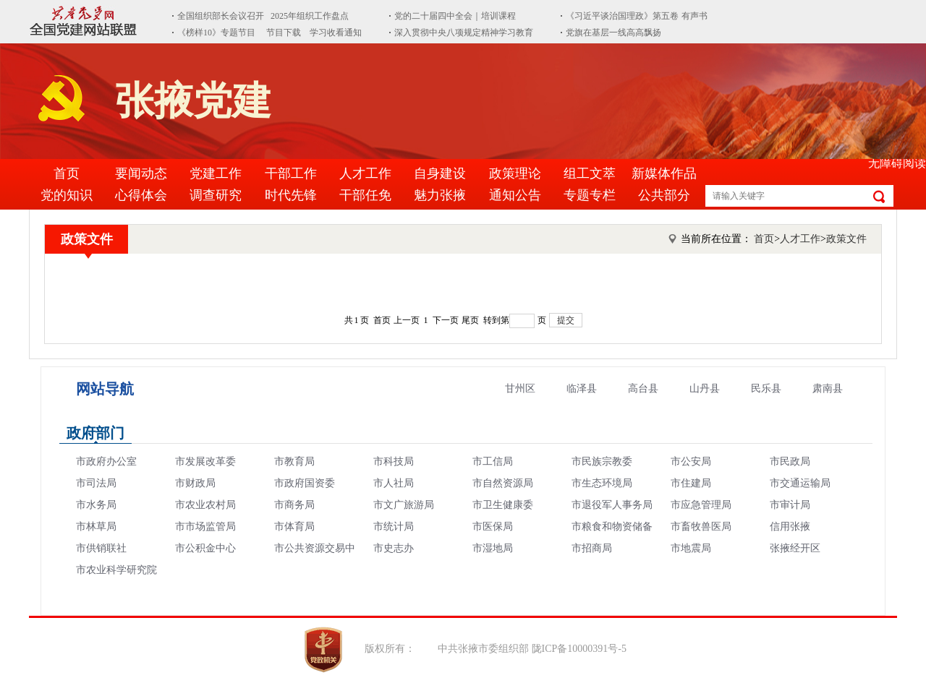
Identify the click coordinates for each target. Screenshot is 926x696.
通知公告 (515, 195)
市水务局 (96, 504)
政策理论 (515, 173)
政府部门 (95, 433)
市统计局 (393, 526)
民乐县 (766, 388)
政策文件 (87, 239)
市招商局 (592, 548)
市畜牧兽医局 (701, 526)
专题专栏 (590, 195)
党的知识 (67, 195)
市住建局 (691, 483)
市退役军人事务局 (612, 504)
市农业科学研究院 (116, 569)
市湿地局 (492, 548)
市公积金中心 (205, 548)
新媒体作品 (664, 173)
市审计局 (790, 504)
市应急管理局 (701, 504)
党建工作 (216, 173)
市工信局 (492, 461)
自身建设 (440, 173)
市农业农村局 (205, 504)
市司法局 (96, 483)
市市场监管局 (205, 526)
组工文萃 (590, 173)
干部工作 (291, 173)
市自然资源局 (502, 483)
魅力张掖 (440, 195)
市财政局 (195, 483)
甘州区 (520, 388)
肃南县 (827, 388)
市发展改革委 (205, 461)
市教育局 (294, 461)
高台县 (643, 388)
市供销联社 (101, 548)
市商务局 (294, 504)
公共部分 (664, 195)
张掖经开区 (795, 548)
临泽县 (581, 388)
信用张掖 (790, 526)
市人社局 (393, 483)
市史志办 (393, 548)
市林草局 (96, 526)
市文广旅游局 (403, 504)
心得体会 (141, 195)
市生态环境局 (602, 483)
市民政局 (790, 461)
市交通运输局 (800, 483)
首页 (67, 173)
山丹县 (704, 388)
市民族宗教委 (602, 461)
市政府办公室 (106, 461)
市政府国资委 (304, 483)
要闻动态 (141, 173)
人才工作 (365, 173)
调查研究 (216, 195)
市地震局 (691, 548)
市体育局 (294, 526)
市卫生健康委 (502, 504)
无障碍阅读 (897, 163)
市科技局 (393, 461)
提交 (565, 320)
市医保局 (492, 526)
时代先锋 (291, 195)
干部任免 (365, 195)
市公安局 (691, 461)
